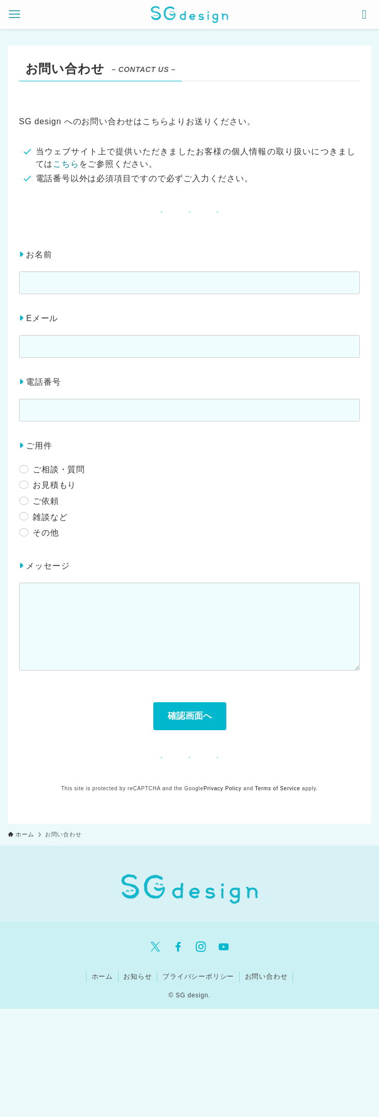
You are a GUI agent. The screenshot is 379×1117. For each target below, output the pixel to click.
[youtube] (223, 946)
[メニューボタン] (14, 14)
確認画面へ (196, 716)
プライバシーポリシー (198, 976)
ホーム (102, 976)
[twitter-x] (155, 946)
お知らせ (137, 976)
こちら (66, 163)
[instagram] (201, 946)
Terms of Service (277, 788)
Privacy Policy (222, 788)
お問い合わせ (266, 976)
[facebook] (178, 946)
